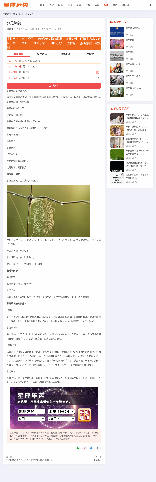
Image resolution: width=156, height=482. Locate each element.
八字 (51, 5)
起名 (60, 5)
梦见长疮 (130, 40)
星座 (78, 5)
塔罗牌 (125, 5)
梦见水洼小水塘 (133, 64)
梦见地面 (97, 460)
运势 (97, 5)
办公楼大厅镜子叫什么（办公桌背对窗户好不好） (136, 142)
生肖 (87, 5)
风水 (69, 5)
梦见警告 (130, 52)
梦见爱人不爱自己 (134, 88)
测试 (115, 5)
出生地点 (12, 78)
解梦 (106, 5)
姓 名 (12, 60)
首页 (42, 5)
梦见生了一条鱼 (133, 76)
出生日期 (12, 72)
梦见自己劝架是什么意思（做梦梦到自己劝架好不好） (30, 460)
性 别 (12, 66)
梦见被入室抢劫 (133, 28)
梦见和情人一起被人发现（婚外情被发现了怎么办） (137, 118)
